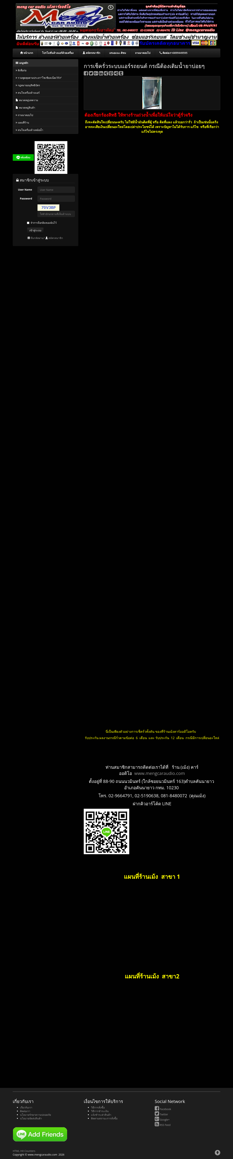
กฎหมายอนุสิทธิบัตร (28, 85)
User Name (25, 189)
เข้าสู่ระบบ (35, 230)
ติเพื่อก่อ (21, 70)
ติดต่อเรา (25, 1111)
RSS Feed (163, 1125)
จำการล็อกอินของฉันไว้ (44, 222)
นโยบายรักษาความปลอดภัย (35, 1114)
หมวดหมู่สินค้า (25, 107)
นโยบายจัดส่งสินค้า (31, 1118)
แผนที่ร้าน (22, 122)
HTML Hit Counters (24, 1151)
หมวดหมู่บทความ (27, 100)
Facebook (163, 1109)
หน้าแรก (26, 53)
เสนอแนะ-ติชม (117, 53)
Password (26, 198)
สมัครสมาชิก (91, 53)
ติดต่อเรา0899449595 (173, 53)
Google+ (162, 1119)
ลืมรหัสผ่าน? (38, 238)
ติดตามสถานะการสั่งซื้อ (104, 1118)
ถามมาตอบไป (142, 53)
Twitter (161, 1114)
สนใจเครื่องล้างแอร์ (28, 92)
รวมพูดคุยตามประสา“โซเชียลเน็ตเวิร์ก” (39, 77)
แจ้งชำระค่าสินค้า (101, 1114)
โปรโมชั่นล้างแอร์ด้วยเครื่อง (58, 53)
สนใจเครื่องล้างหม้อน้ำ (29, 130)
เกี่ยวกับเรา (26, 1107)
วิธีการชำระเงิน (100, 1111)
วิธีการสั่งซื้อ (98, 1107)
